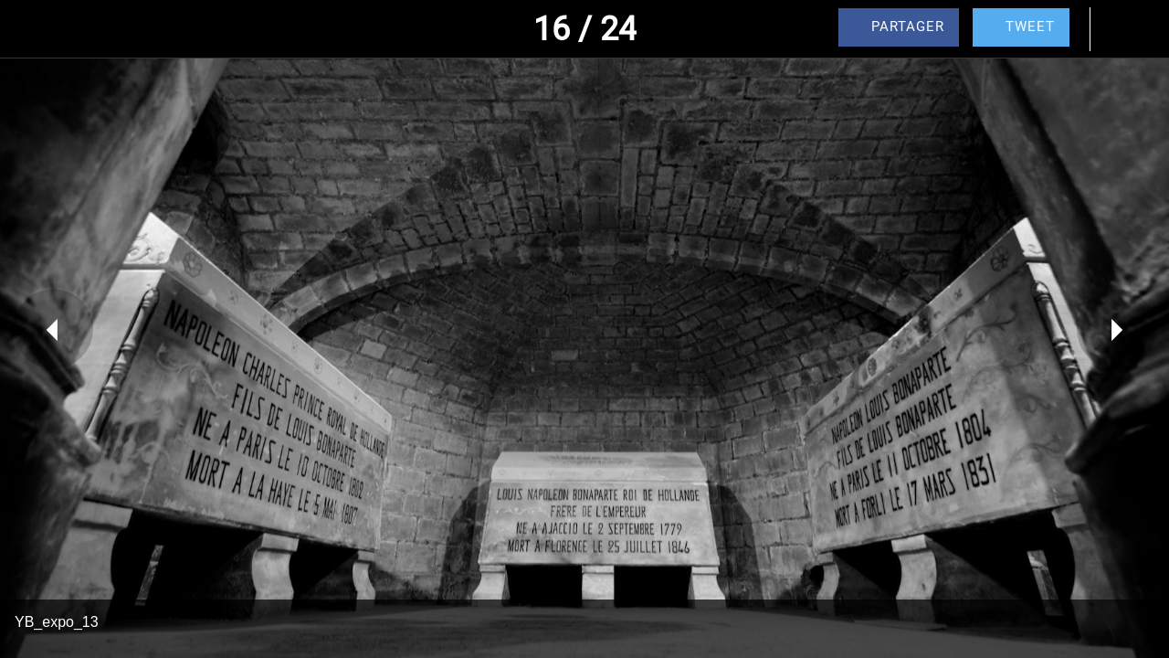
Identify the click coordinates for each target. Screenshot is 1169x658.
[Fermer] (29, 29)
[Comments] (1121, 29)
